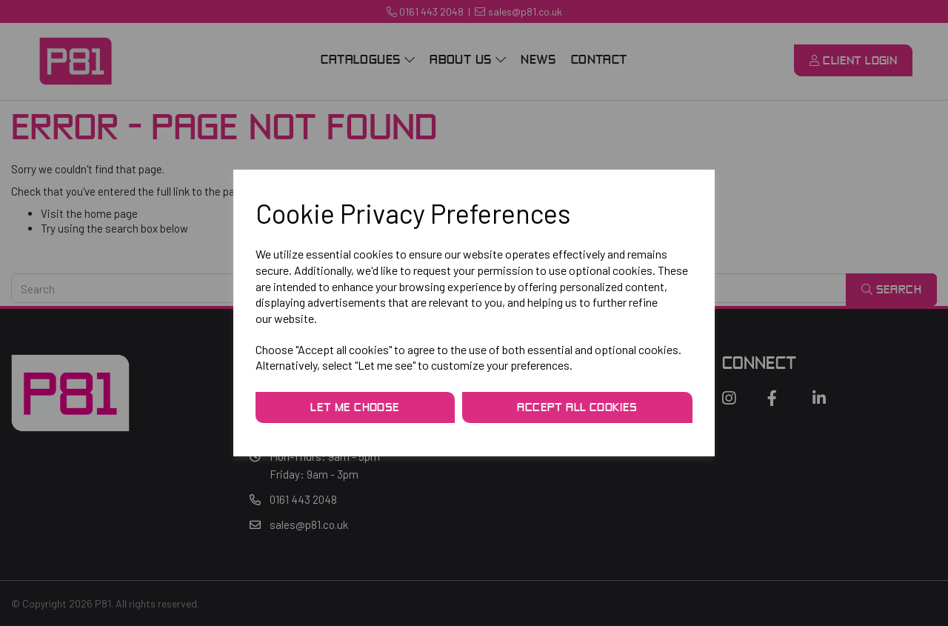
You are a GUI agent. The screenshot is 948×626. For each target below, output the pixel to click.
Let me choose (354, 408)
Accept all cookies (577, 408)
